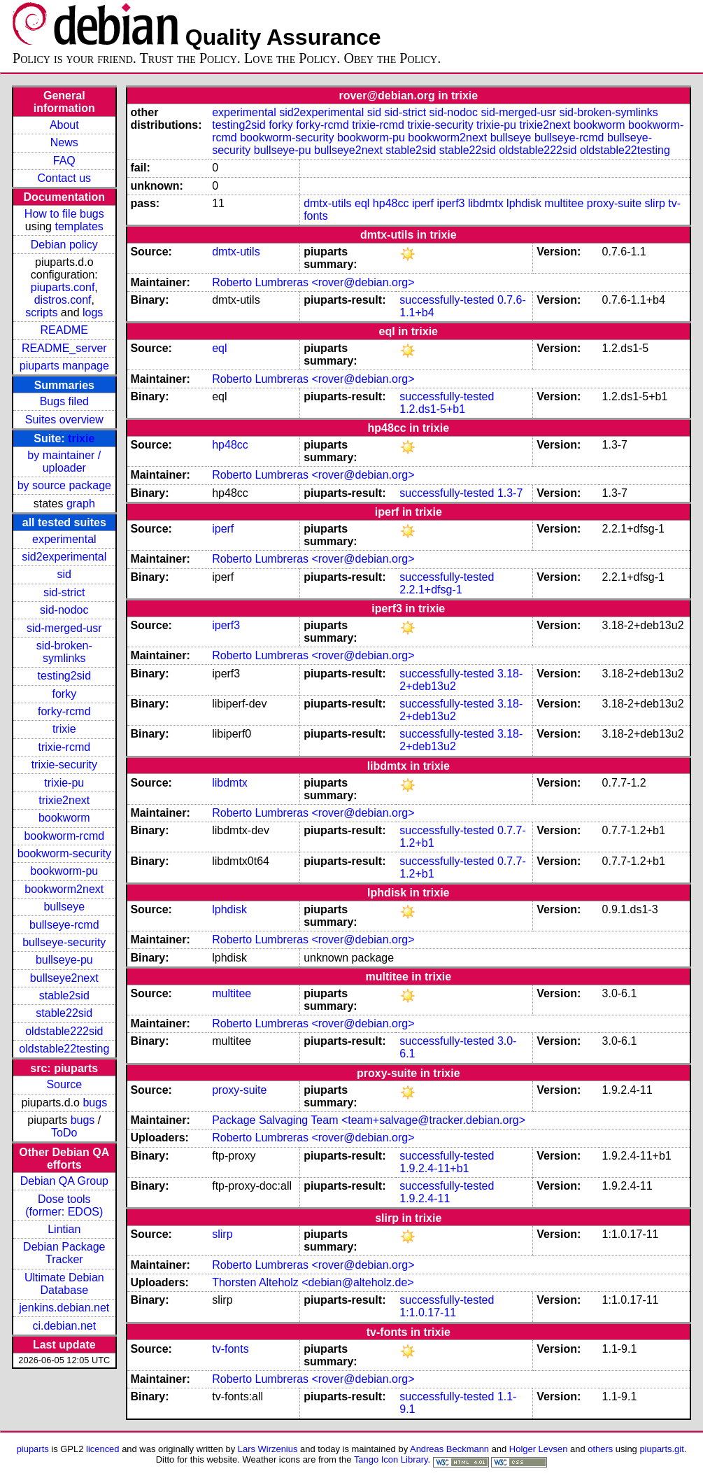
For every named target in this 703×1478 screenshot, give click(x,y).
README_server (64, 348)
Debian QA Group (64, 1181)
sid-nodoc (64, 610)
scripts (41, 312)
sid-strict (64, 592)
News (64, 142)
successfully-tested (446, 300)
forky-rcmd (64, 711)
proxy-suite (614, 203)
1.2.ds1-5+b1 (432, 409)
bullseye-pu (64, 960)
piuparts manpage (64, 366)
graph (80, 503)
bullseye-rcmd (64, 925)
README (64, 330)
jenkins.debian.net (64, 1308)
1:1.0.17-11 (427, 1312)
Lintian (64, 1229)
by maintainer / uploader (64, 461)
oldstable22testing (64, 1049)
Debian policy (64, 245)
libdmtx (486, 203)
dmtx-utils (327, 203)
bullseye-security (64, 942)
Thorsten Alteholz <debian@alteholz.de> (312, 1282)
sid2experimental (64, 557)
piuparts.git (661, 1449)
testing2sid (65, 676)
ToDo (64, 1133)
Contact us (64, 178)
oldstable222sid (64, 1031)
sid (64, 574)
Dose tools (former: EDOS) (64, 1205)
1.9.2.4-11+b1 (434, 1168)
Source (64, 1084)
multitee (563, 203)
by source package (64, 485)
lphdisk (523, 203)
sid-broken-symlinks (64, 652)
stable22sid (64, 1013)
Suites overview (64, 419)
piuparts (33, 1449)
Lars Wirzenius (268, 1449)
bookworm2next (64, 889)
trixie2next (64, 800)
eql (362, 203)
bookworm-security (64, 853)
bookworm (64, 818)
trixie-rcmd (64, 747)
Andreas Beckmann (449, 1449)
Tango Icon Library (391, 1459)
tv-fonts (230, 1349)
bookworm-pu (64, 871)
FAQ (64, 161)
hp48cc (391, 203)
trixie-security (64, 764)
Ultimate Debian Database (64, 1284)
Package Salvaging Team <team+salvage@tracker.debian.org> (368, 1120)
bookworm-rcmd (64, 836)
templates (79, 226)
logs (93, 312)
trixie (81, 438)
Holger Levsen (538, 1449)
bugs (95, 1102)
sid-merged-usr (64, 628)
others (600, 1449)
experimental (64, 539)
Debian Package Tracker (64, 1253)
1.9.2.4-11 (424, 1198)
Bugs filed (64, 401)
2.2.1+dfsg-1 (430, 590)
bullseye (64, 907)
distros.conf (63, 300)
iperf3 (450, 203)
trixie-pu (64, 783)
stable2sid (64, 995)
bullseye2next (64, 978)
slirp (655, 203)
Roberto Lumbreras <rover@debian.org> (313, 282)
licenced (103, 1449)
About (64, 125)
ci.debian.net (64, 1326)
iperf (423, 203)
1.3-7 (510, 493)
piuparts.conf (63, 287)
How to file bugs (64, 214)
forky (64, 694)
